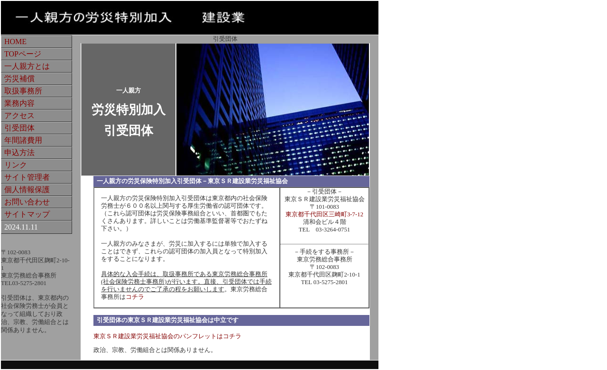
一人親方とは (27, 66)
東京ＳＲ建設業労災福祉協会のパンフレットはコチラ (167, 336)
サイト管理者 (27, 177)
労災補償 (19, 78)
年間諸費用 (23, 140)
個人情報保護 (27, 189)
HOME (15, 41)
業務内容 (19, 103)
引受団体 (19, 128)
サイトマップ (27, 214)
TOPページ (22, 54)
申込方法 (19, 152)
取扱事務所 (23, 91)
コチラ (135, 297)
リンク (15, 165)
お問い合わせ (27, 202)
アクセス (19, 115)
